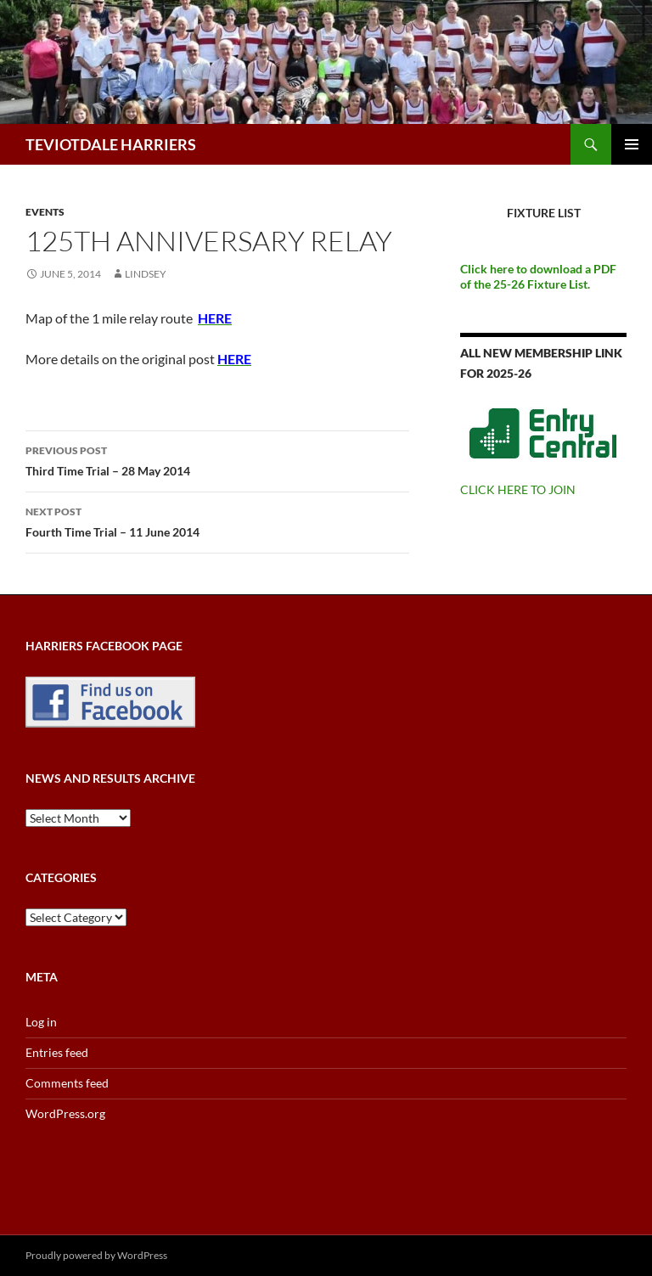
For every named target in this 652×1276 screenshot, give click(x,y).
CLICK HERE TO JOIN (518, 489)
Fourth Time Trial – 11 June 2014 (217, 520)
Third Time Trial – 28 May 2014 (217, 459)
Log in (41, 1022)
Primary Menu (631, 144)
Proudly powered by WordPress (96, 1255)
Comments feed (67, 1083)
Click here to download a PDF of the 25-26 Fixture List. (538, 276)
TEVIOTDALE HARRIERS (110, 144)
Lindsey (145, 273)
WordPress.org (65, 1113)
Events (45, 211)
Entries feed (56, 1052)
